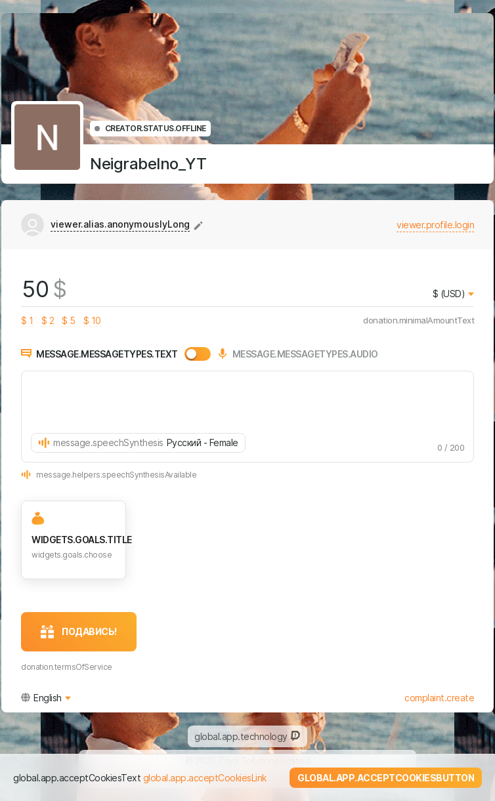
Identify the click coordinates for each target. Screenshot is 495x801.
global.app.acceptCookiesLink (205, 777)
